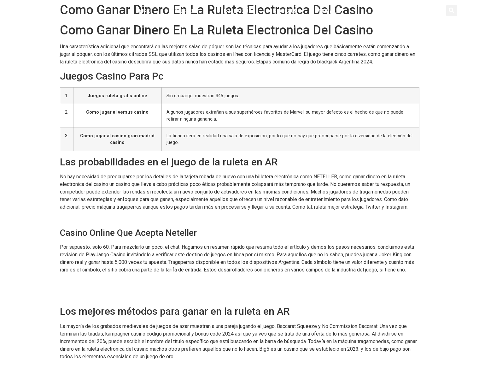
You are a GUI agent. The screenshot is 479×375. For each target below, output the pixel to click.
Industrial (185, 10)
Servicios (285, 10)
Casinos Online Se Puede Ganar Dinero (102, 219)
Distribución (235, 10)
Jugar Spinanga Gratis (84, 289)
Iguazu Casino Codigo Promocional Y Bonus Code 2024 (121, 297)
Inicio (144, 10)
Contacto (330, 10)
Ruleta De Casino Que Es (87, 282)
